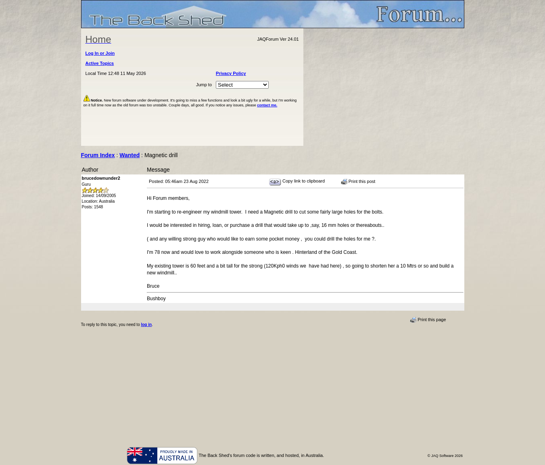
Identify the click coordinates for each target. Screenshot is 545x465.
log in (146, 324)
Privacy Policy (231, 73)
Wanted (129, 155)
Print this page (428, 320)
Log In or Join (100, 53)
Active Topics (100, 63)
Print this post (358, 182)
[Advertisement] (384, 87)
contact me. (267, 105)
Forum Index (98, 155)
